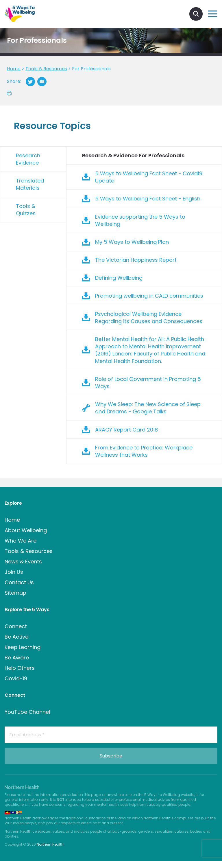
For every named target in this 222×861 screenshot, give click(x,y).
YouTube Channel (27, 712)
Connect (16, 626)
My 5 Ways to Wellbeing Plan (132, 242)
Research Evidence (28, 159)
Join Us (14, 572)
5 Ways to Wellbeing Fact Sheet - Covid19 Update (148, 177)
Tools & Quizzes (26, 209)
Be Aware (17, 657)
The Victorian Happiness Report (136, 259)
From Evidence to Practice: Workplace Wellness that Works (144, 451)
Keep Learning (22, 647)
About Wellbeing (26, 530)
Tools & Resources (29, 551)
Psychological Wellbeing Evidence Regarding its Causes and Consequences (148, 317)
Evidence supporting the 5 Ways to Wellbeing (140, 220)
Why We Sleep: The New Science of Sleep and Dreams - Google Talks (148, 408)
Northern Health (50, 844)
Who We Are (20, 540)
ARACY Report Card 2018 (126, 429)
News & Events (23, 561)
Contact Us (19, 582)
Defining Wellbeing (119, 277)
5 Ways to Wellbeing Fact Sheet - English (147, 198)
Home (12, 519)
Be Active (16, 636)
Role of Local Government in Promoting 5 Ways (148, 382)
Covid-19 (16, 678)
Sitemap (15, 592)
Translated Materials (30, 184)
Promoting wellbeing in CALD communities (149, 295)
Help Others (20, 668)
